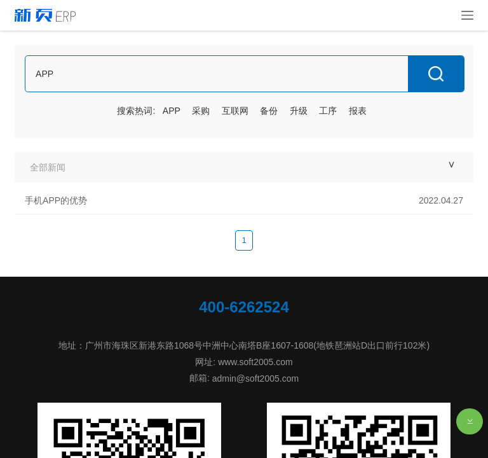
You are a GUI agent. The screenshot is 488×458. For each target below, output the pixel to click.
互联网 (235, 111)
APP (171, 111)
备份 (269, 111)
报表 (358, 111)
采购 (201, 111)
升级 (299, 111)
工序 (328, 111)
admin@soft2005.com (255, 378)
